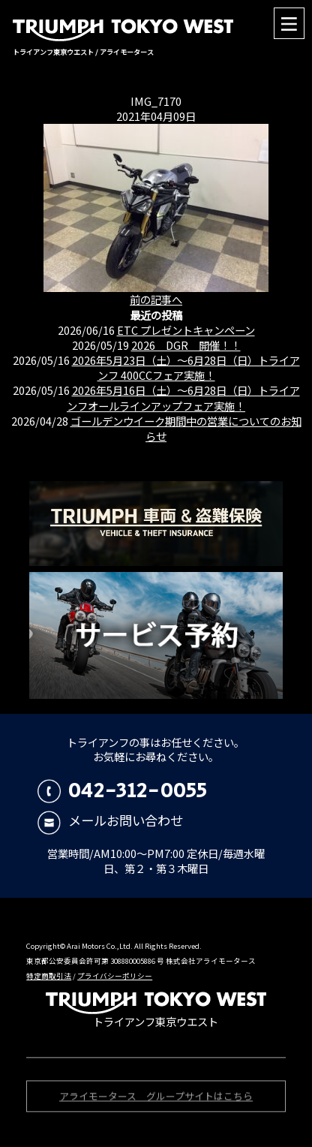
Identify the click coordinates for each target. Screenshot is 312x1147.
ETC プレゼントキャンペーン (186, 330)
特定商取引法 (48, 976)
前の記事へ (156, 299)
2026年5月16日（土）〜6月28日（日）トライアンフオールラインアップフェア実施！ (183, 397)
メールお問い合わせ (111, 820)
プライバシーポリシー (114, 976)
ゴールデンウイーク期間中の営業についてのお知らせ (186, 428)
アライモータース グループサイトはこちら (156, 1097)
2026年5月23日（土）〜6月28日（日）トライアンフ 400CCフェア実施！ (186, 367)
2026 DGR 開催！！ (186, 345)
